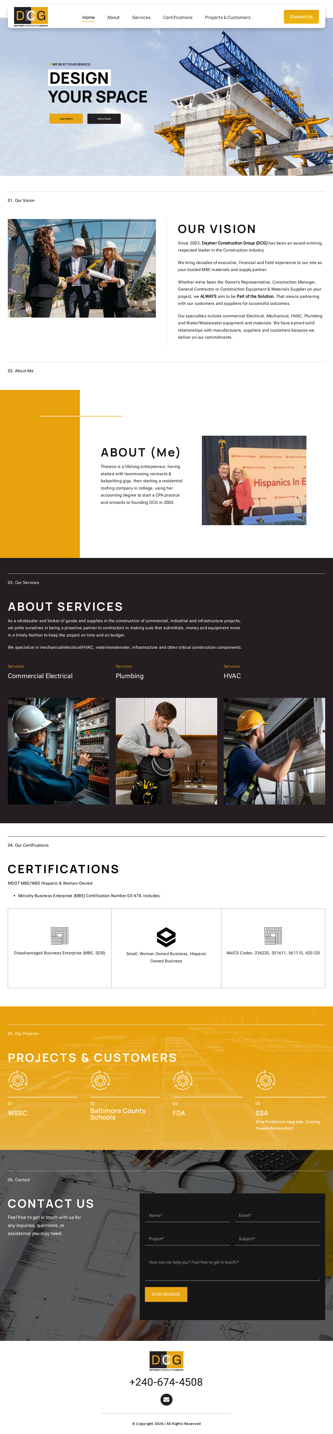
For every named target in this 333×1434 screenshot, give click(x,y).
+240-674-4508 (166, 1382)
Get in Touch (104, 119)
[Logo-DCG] (166, 1353)
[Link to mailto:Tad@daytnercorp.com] (166, 1400)
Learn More (66, 119)
